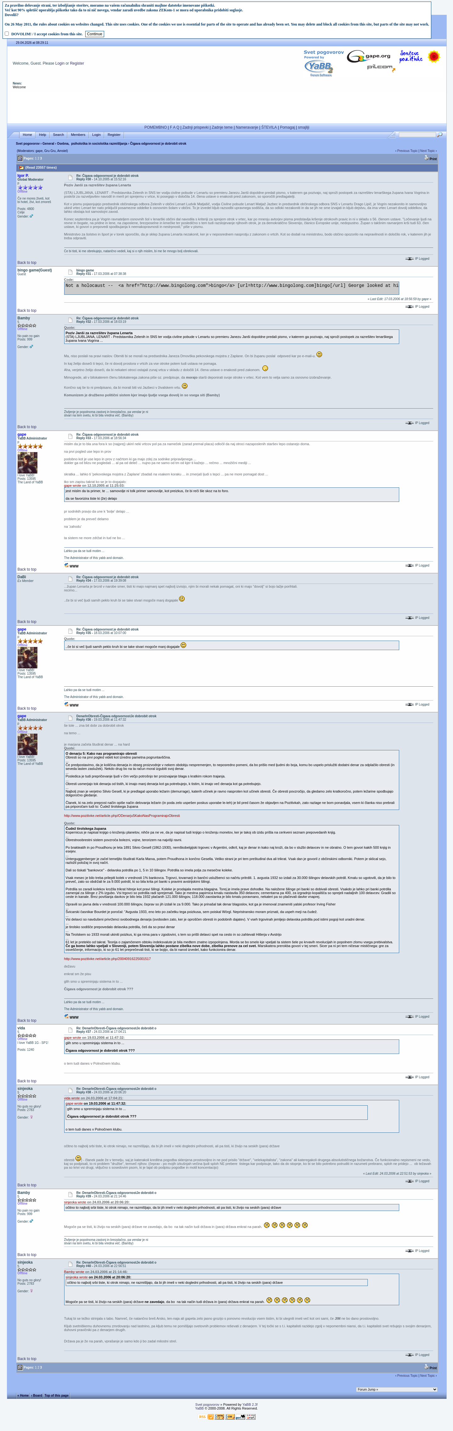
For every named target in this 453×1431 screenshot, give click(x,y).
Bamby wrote (74, 1272)
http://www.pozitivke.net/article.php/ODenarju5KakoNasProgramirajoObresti (122, 815)
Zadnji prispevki (195, 127)
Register (77, 63)
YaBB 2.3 (249, 1404)
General (48, 143)
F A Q (174, 127)
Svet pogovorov (28, 143)
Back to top (27, 262)
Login (59, 63)
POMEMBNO (155, 127)
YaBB (199, 1408)
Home (27, 135)
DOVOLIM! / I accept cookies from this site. (47, 34)
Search (58, 135)
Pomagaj (287, 127)
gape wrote (72, 485)
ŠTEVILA (269, 127)
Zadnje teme (222, 127)
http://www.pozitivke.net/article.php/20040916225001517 (107, 959)
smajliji (303, 127)
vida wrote (72, 1098)
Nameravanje (247, 127)
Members (78, 135)
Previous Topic (407, 151)
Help (42, 135)
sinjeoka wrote (75, 1202)
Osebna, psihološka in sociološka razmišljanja (92, 143)
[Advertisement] (226, 106)
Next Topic (427, 151)
